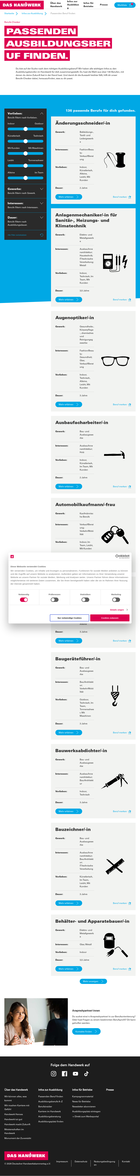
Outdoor (39, 124)
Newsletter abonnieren (84, 1107)
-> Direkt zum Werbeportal (85, 1117)
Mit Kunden (14, 148)
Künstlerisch (14, 136)
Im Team (39, 173)
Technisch (38, 136)
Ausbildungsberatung (49, 1117)
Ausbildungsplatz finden (50, 1122)
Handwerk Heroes (13, 1114)
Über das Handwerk (16, 1090)
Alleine (11, 173)
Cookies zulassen (110, 618)
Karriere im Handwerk (49, 1112)
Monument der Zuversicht (17, 1138)
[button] (125, 5)
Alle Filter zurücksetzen (25, 235)
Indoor (11, 124)
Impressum (62, 1162)
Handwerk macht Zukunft (17, 1124)
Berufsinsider (45, 1107)
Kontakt (126, 1162)
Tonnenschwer (35, 160)
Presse (104, 5)
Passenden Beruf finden (50, 1097)
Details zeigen (117, 609)
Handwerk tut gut (13, 1119)
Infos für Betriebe (82, 1090)
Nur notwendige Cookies (70, 618)
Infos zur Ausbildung (73, 5)
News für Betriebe (81, 1102)
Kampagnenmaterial (82, 1097)
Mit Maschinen (35, 148)
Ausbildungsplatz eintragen (86, 1112)
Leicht (11, 160)
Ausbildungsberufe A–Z (50, 1102)
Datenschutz (81, 1162)
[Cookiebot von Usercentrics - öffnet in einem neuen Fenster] (117, 556)
